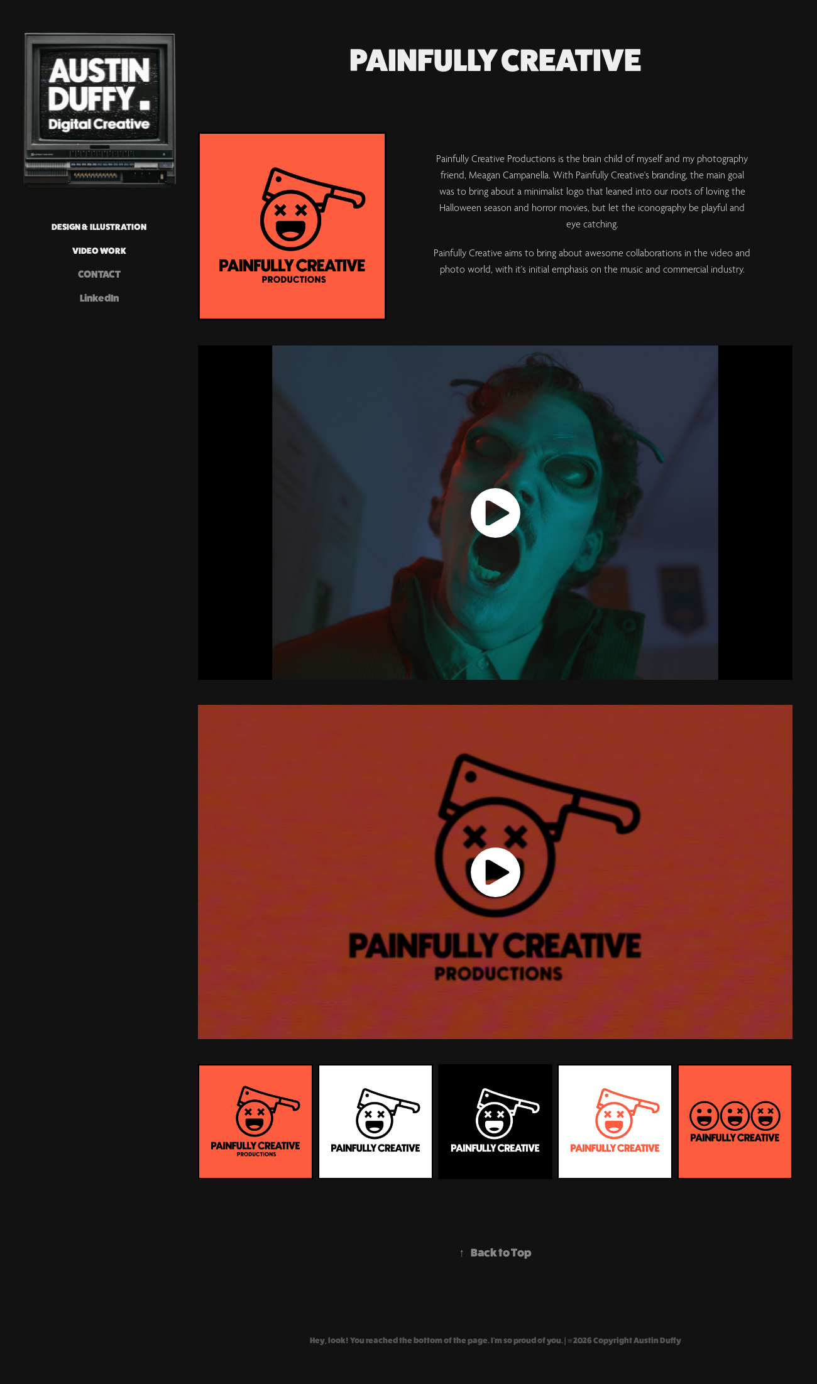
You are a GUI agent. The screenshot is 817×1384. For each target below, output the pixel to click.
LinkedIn (99, 298)
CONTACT (99, 274)
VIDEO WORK (99, 251)
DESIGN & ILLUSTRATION (99, 227)
